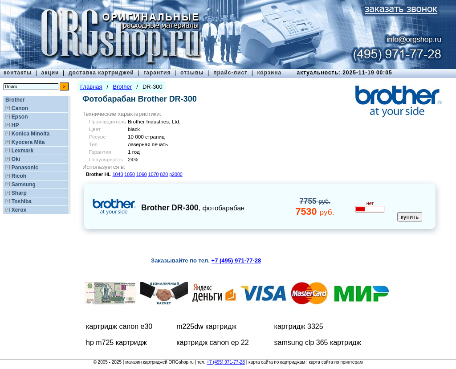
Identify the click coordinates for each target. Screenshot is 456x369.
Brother (14, 100)
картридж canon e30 (119, 326)
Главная (91, 86)
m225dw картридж (206, 326)
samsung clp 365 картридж (317, 342)
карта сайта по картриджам (276, 362)
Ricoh (19, 176)
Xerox (19, 210)
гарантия (157, 73)
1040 (118, 174)
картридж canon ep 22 (212, 342)
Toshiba (22, 201)
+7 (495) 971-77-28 (226, 362)
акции (50, 73)
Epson (20, 117)
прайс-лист (230, 73)
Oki (16, 159)
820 (164, 174)
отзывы (192, 73)
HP (15, 125)
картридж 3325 (298, 326)
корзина (269, 73)
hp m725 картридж (116, 342)
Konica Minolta (30, 134)
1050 (129, 174)
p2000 (176, 174)
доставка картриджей (101, 73)
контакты (18, 73)
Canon (20, 108)
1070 (153, 174)
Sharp (19, 193)
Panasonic (25, 167)
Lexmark (22, 151)
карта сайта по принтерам (335, 362)
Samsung (24, 184)
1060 (141, 174)
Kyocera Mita (28, 142)
